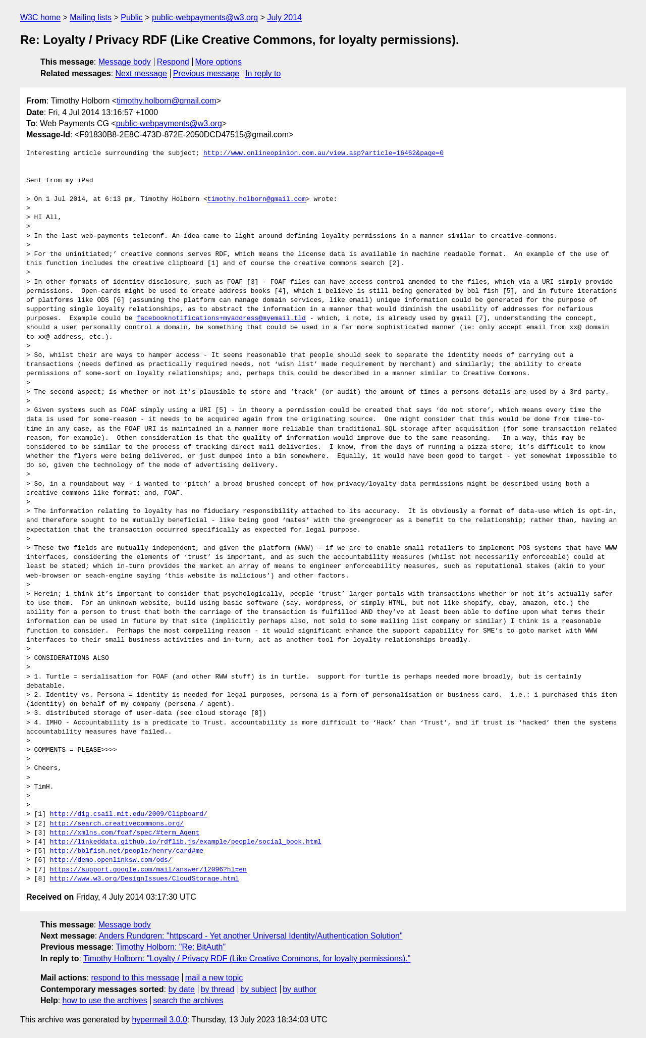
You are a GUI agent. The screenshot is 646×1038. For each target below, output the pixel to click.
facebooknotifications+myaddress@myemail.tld (220, 318)
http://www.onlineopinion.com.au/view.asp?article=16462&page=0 (323, 153)
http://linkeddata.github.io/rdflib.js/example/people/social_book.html (185, 842)
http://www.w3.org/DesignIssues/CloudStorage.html (144, 879)
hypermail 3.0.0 (159, 1019)
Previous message (206, 73)
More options (218, 62)
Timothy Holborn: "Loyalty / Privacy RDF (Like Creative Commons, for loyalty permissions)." (246, 958)
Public (132, 17)
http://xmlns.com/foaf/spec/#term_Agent (124, 833)
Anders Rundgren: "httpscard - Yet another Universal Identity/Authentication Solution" (251, 935)
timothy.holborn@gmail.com (166, 100)
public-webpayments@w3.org (205, 17)
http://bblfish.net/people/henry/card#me (126, 851)
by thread (218, 989)
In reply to (263, 73)
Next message (141, 73)
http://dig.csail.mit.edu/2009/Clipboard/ (128, 814)
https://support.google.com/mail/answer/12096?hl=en (148, 869)
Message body (124, 62)
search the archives (188, 1000)
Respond (173, 62)
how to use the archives (105, 1000)
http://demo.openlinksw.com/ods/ (111, 860)
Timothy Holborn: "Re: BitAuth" (171, 947)
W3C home (40, 17)
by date (181, 989)
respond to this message (135, 977)
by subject (258, 989)
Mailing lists (91, 17)
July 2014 (284, 17)
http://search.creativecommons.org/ (117, 823)
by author (299, 989)
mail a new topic (214, 977)
